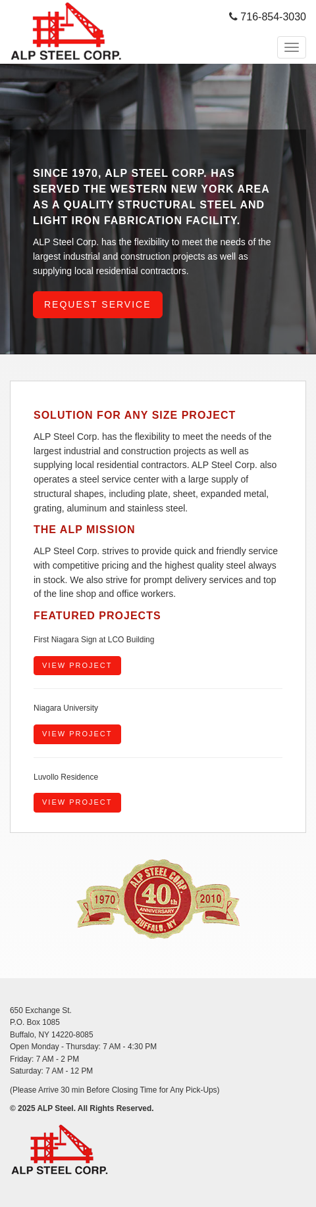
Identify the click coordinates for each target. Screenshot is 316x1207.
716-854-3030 (273, 16)
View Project (77, 665)
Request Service (97, 304)
